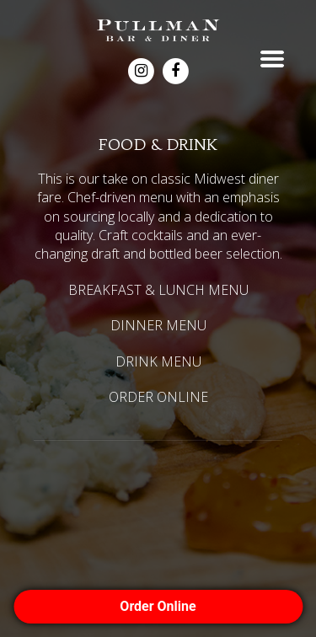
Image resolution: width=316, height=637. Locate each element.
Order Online (157, 606)
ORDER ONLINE (158, 397)
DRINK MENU (158, 361)
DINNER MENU (158, 325)
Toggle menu (272, 59)
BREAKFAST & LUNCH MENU (158, 290)
